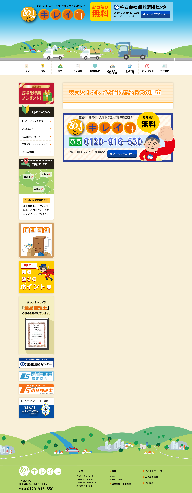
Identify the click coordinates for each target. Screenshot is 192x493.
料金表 (112, 476)
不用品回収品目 (116, 479)
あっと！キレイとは (84, 476)
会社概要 (148, 483)
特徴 (79, 471)
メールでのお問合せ (157, 14)
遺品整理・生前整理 (120, 483)
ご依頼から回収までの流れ (87, 482)
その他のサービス (152, 471)
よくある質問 (150, 477)
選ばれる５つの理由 (84, 479)
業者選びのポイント (84, 486)
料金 (113, 471)
